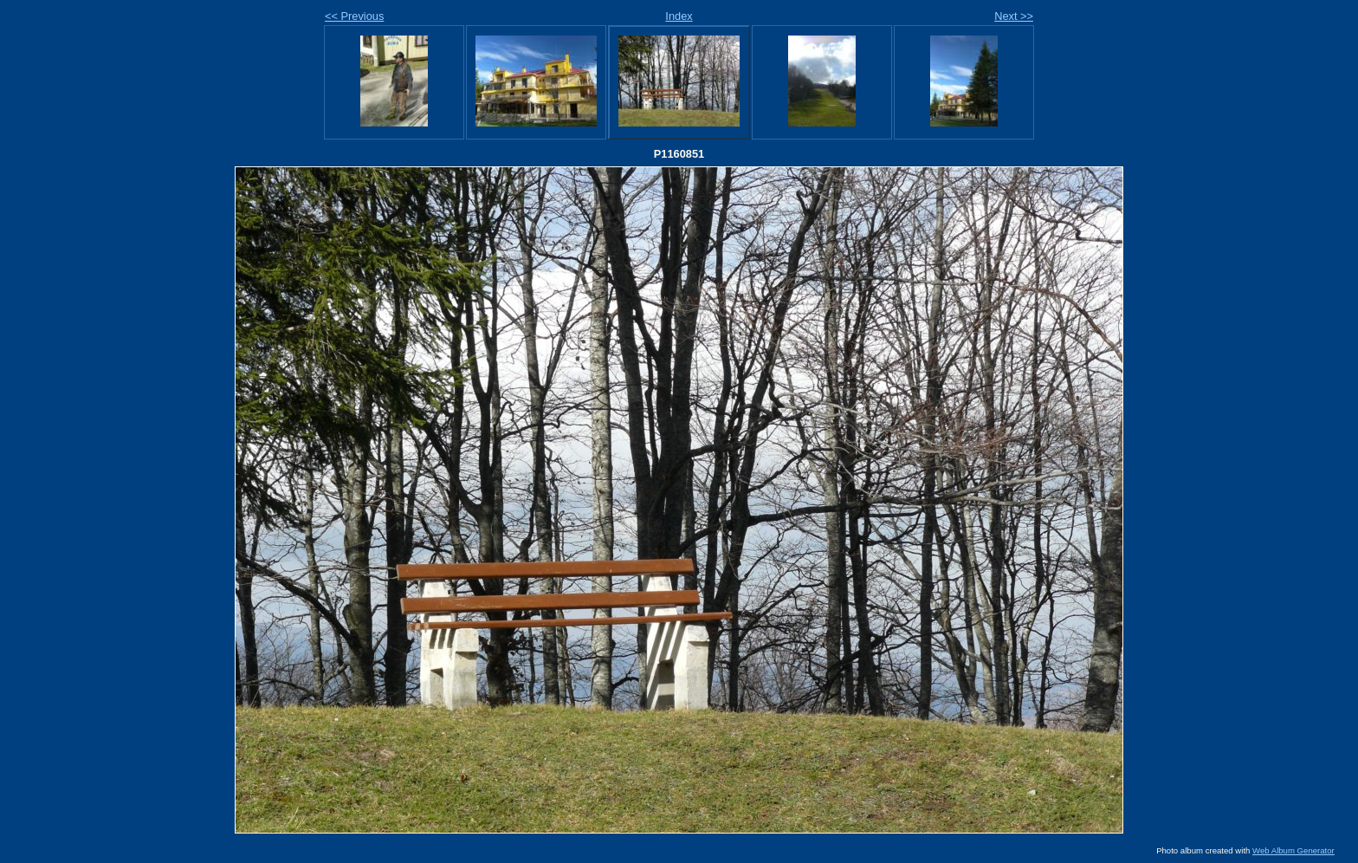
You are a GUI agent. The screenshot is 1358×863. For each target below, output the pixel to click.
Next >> (1013, 16)
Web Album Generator (1293, 850)
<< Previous (354, 16)
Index (678, 16)
